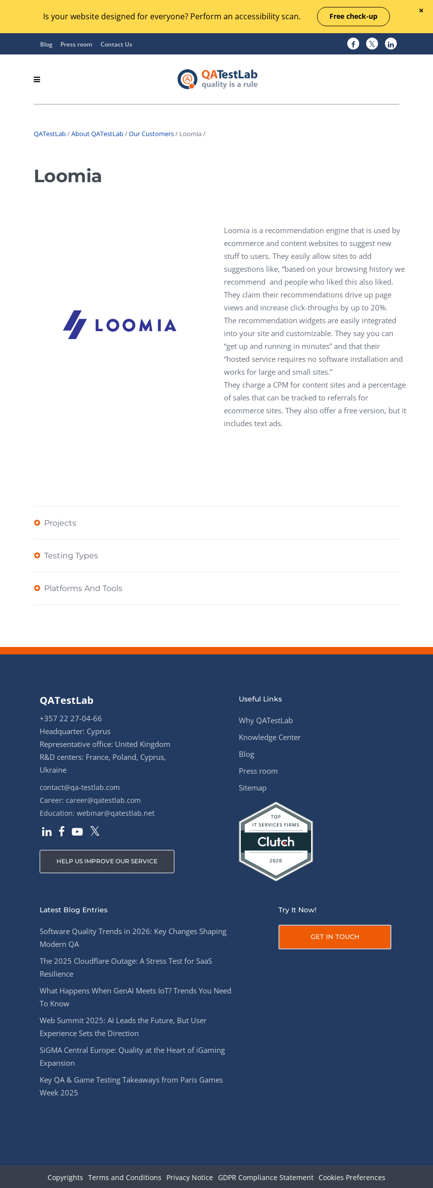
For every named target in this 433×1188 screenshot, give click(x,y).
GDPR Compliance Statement (266, 1178)
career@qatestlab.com (103, 800)
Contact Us (116, 44)
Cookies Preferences (352, 1178)
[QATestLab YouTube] (77, 832)
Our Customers (151, 133)
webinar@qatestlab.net (116, 813)
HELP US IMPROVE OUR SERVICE (107, 861)
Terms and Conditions (125, 1178)
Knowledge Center (270, 737)
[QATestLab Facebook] (353, 44)
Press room (76, 44)
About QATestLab (97, 133)
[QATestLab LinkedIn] (391, 44)
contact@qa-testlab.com (80, 787)
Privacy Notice (189, 1178)
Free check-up (353, 16)
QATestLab (50, 133)
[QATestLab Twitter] (372, 44)
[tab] (216, 522)
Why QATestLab (266, 720)
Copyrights (65, 1178)
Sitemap (253, 787)
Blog (46, 44)
